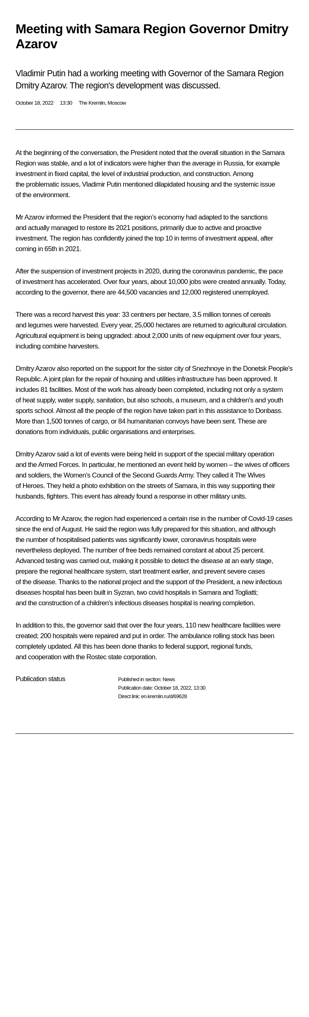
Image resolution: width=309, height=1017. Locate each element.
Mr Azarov (29, 217)
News (168, 679)
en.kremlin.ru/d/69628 (164, 696)
